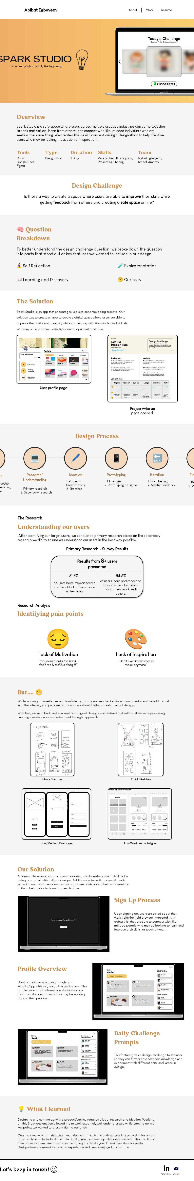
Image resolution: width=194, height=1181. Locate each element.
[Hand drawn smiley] (54, 1170)
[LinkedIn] (166, 1168)
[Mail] (176, 1168)
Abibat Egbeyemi (41, 10)
